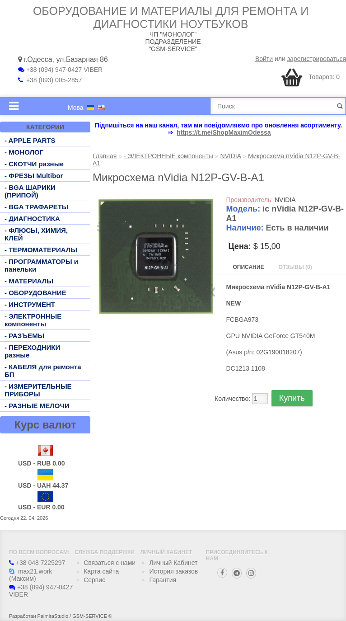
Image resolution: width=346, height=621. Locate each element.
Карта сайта (101, 571)
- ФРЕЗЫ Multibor (34, 175)
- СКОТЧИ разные (34, 164)
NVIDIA (230, 156)
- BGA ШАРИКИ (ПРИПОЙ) (30, 191)
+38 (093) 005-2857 (50, 80)
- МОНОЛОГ (24, 152)
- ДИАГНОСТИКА (32, 218)
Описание (248, 267)
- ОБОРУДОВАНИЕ (35, 292)
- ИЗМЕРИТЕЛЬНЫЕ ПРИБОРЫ (38, 390)
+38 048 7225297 (37, 562)
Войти (264, 58)
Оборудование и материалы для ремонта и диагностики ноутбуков (171, 17)
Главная (105, 156)
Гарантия (162, 579)
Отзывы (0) (295, 267)
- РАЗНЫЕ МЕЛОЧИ (37, 405)
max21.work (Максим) (30, 575)
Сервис (94, 579)
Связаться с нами (110, 562)
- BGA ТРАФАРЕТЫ (37, 207)
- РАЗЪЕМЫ (24, 335)
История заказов (173, 571)
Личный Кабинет (173, 562)
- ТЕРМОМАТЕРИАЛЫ (41, 250)
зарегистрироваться (316, 58)
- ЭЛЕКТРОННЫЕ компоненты (33, 320)
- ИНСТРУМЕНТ (30, 304)
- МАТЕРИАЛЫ (29, 281)
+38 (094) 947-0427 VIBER (60, 69)
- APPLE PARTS (30, 140)
